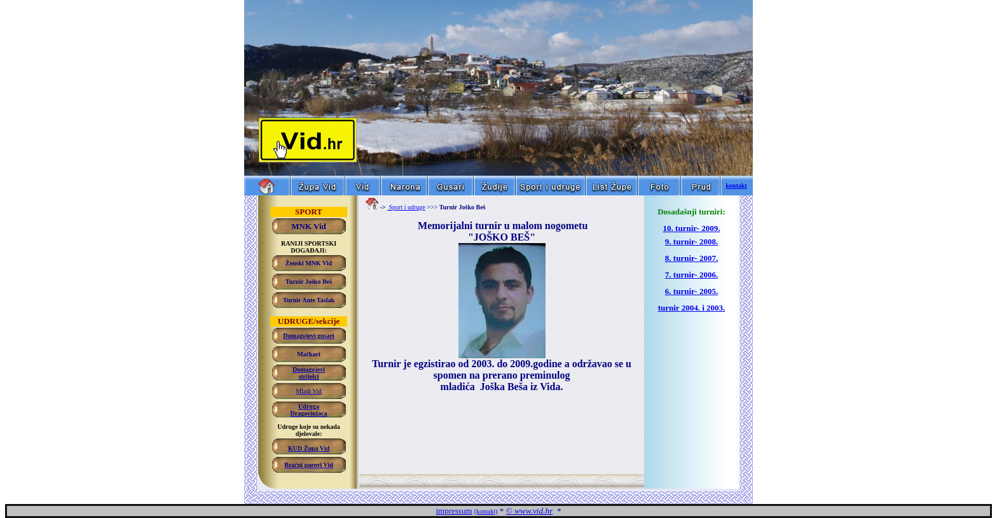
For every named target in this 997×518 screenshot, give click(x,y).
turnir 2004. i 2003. (691, 307)
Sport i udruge (406, 207)
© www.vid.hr (529, 510)
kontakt (735, 185)
